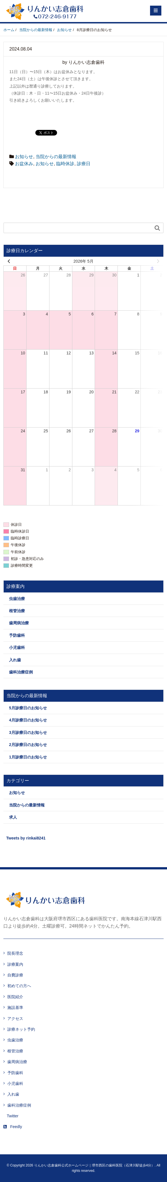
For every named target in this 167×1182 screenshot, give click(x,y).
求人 (13, 817)
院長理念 (15, 953)
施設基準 (15, 1007)
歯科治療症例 (21, 672)
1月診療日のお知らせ (28, 757)
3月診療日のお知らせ (28, 732)
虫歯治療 (17, 598)
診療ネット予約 (21, 1029)
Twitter (12, 1116)
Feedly (12, 1126)
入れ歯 (15, 660)
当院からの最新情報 (56, 156)
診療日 (83, 163)
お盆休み (24, 163)
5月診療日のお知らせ (28, 708)
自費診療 (15, 975)
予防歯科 (17, 635)
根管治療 (17, 611)
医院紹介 (15, 997)
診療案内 (15, 964)
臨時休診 (65, 163)
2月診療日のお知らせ (28, 744)
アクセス (15, 1018)
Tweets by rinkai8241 (25, 838)
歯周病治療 (19, 623)
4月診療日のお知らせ (28, 720)
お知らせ (24, 156)
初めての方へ (19, 985)
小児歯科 (17, 647)
